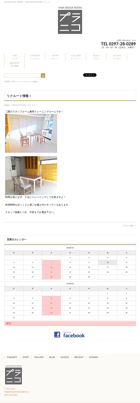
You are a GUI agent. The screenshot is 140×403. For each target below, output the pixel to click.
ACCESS (64, 357)
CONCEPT (12, 357)
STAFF (26, 357)
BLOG (52, 357)
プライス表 (129, 225)
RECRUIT (79, 357)
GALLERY (39, 357)
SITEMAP (93, 357)
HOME (7, 82)
